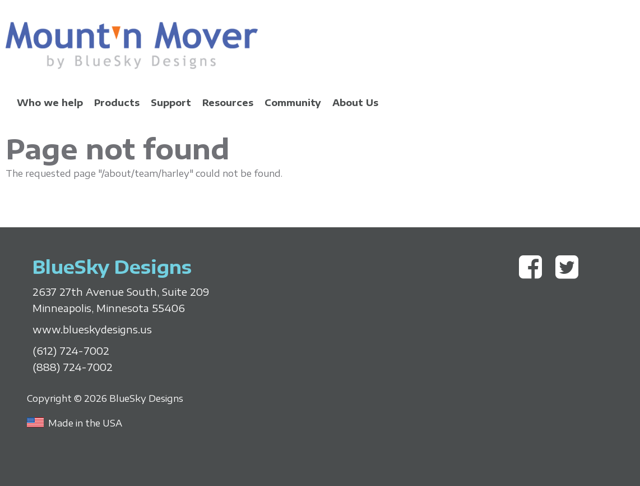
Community (293, 102)
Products (117, 102)
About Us (355, 102)
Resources (227, 102)
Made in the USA (85, 423)
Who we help (50, 102)
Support (171, 102)
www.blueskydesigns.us (92, 329)
